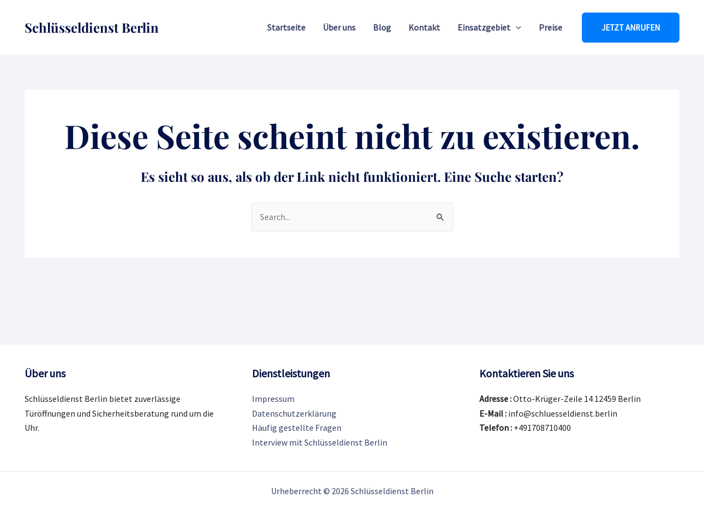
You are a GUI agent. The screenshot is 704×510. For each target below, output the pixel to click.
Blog (382, 27)
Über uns (339, 27)
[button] (630, 28)
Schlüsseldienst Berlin (92, 27)
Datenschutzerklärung (294, 413)
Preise (550, 27)
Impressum (273, 398)
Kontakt (424, 27)
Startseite (286, 27)
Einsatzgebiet (489, 27)
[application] (515, 27)
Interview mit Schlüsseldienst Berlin (319, 442)
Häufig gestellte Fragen (296, 427)
